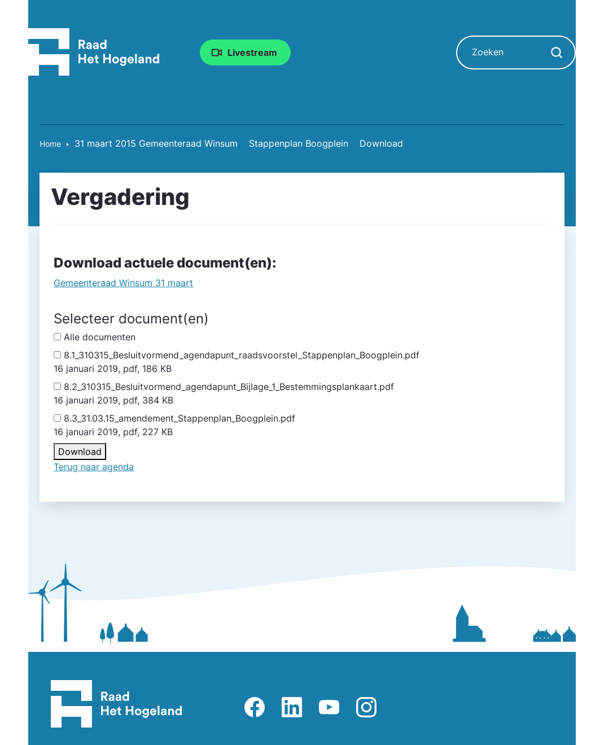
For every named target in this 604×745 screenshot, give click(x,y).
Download (80, 451)
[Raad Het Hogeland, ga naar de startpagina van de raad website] (94, 51)
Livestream (252, 52)
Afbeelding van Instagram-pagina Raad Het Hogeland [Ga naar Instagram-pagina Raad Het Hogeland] (366, 707)
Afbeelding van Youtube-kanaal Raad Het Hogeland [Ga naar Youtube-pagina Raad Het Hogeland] (329, 707)
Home (50, 143)
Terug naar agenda (94, 466)
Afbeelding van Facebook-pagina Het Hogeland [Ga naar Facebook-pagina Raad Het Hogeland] (254, 707)
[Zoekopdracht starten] (557, 52)
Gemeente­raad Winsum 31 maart (123, 282)
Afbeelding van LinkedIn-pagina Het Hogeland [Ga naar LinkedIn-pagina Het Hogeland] (292, 707)
